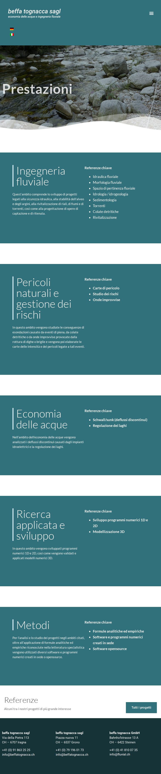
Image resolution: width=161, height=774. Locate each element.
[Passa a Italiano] (12, 35)
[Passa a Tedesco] (12, 29)
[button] (151, 13)
